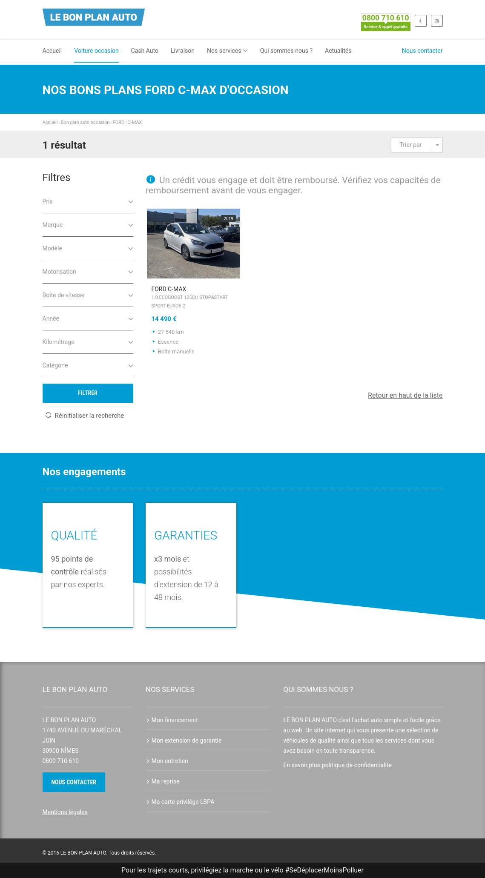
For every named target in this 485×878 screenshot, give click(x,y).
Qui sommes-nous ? (286, 50)
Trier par (411, 144)
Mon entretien (167, 760)
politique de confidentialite (357, 765)
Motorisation (88, 271)
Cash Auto (144, 50)
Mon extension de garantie (183, 740)
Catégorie (88, 365)
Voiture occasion (96, 50)
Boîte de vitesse (88, 294)
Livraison (183, 50)
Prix (88, 201)
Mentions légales (65, 812)
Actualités (338, 50)
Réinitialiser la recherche (84, 415)
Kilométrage (88, 341)
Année (88, 318)
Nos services (227, 50)
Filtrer (88, 393)
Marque (88, 224)
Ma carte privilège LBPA (180, 801)
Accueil (52, 50)
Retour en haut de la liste (405, 395)
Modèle (88, 248)
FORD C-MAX (193, 298)
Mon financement (172, 720)
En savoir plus (301, 765)
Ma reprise (163, 781)
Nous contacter (422, 50)
